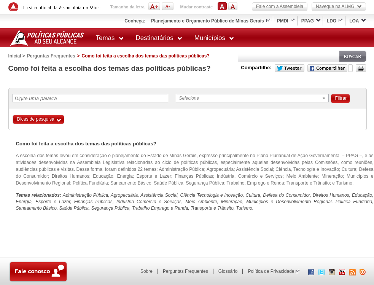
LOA (354, 21)
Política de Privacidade (271, 271)
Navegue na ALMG (338, 6)
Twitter (289, 68)
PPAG (307, 21)
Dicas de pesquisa (35, 119)
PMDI (282, 21)
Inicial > (16, 56)
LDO (331, 21)
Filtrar (341, 98)
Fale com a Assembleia (279, 6)
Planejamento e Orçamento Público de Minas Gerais (207, 21)
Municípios (214, 37)
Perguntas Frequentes (51, 56)
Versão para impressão (361, 68)
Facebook (327, 68)
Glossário (228, 271)
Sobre (146, 271)
